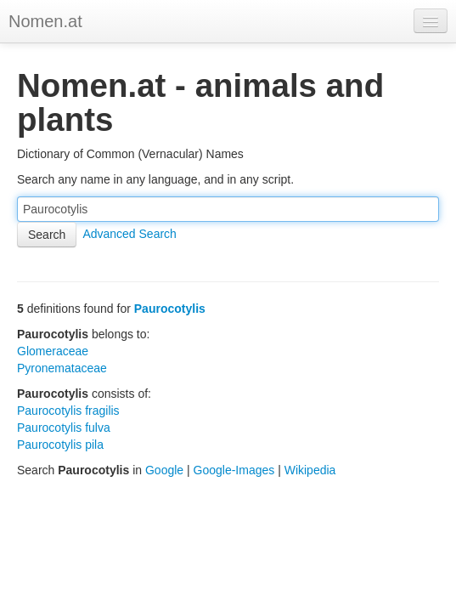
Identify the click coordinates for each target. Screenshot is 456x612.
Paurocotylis (169, 308)
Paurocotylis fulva (63, 427)
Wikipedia (310, 470)
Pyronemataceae (62, 368)
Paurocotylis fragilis (68, 410)
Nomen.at (45, 21)
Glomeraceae (52, 351)
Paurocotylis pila (60, 444)
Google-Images (234, 470)
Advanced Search (129, 234)
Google (164, 470)
